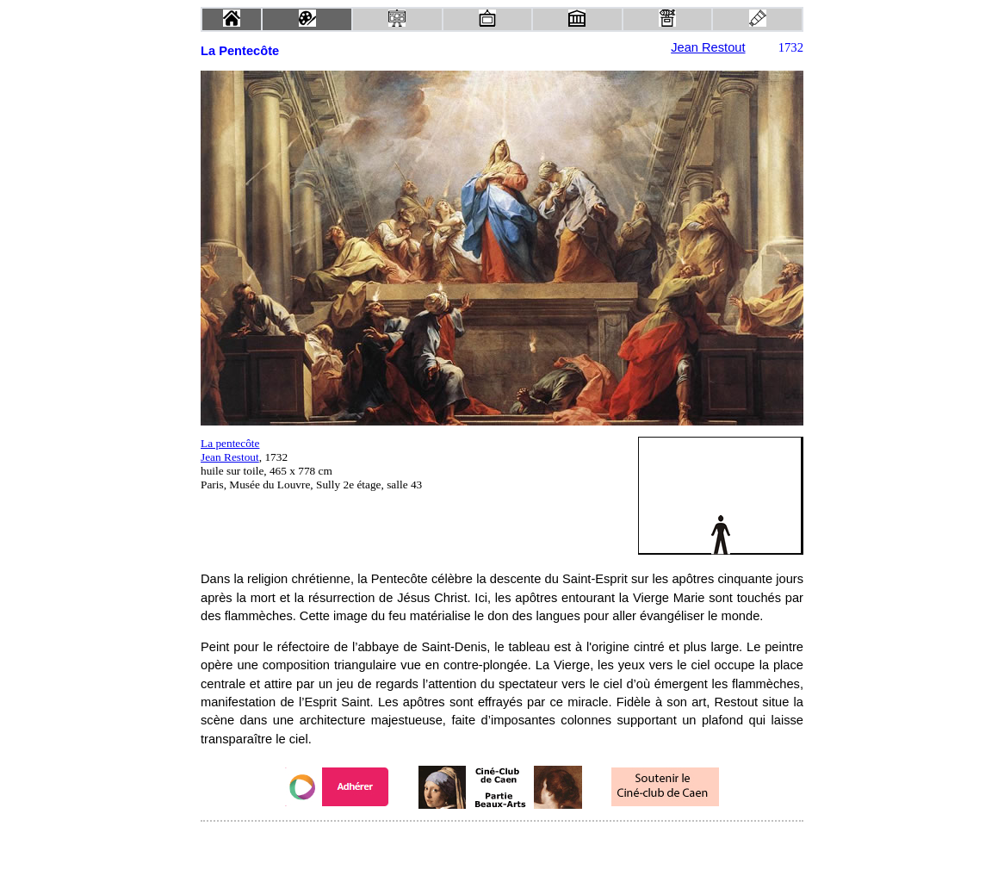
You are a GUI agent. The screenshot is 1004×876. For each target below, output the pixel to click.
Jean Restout (708, 47)
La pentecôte (230, 443)
